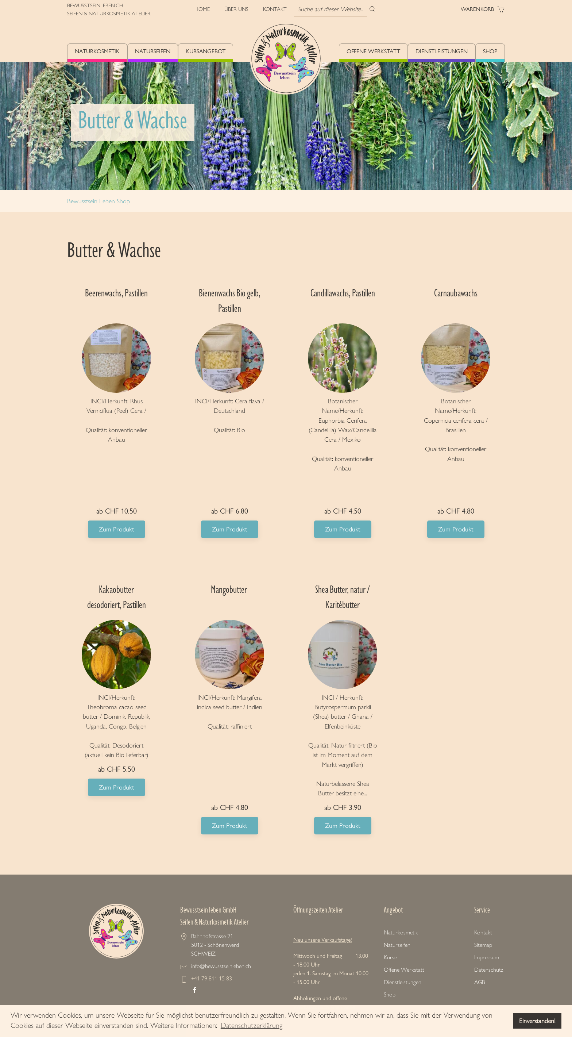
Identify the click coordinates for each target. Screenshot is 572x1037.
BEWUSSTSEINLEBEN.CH (95, 5)
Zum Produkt (116, 529)
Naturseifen (152, 51)
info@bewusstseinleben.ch (221, 966)
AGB (479, 982)
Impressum (486, 957)
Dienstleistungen (442, 51)
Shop (490, 51)
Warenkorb (483, 9)
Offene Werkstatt (373, 51)
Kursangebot (205, 51)
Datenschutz (488, 969)
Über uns (236, 9)
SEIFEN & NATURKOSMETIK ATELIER (109, 13)
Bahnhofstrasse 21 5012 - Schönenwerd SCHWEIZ (215, 945)
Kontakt (275, 9)
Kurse (390, 957)
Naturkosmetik (97, 51)
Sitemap (483, 944)
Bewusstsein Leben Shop (98, 201)
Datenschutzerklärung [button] (251, 1025)
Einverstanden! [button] (537, 1021)
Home (202, 9)
